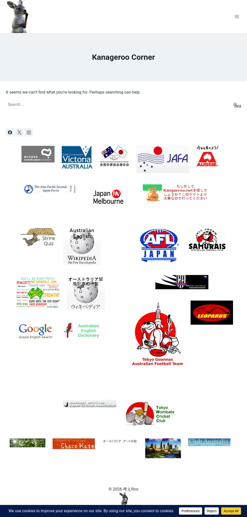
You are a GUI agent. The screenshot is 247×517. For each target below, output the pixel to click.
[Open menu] (236, 16)
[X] (19, 132)
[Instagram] (29, 132)
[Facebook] (10, 132)
